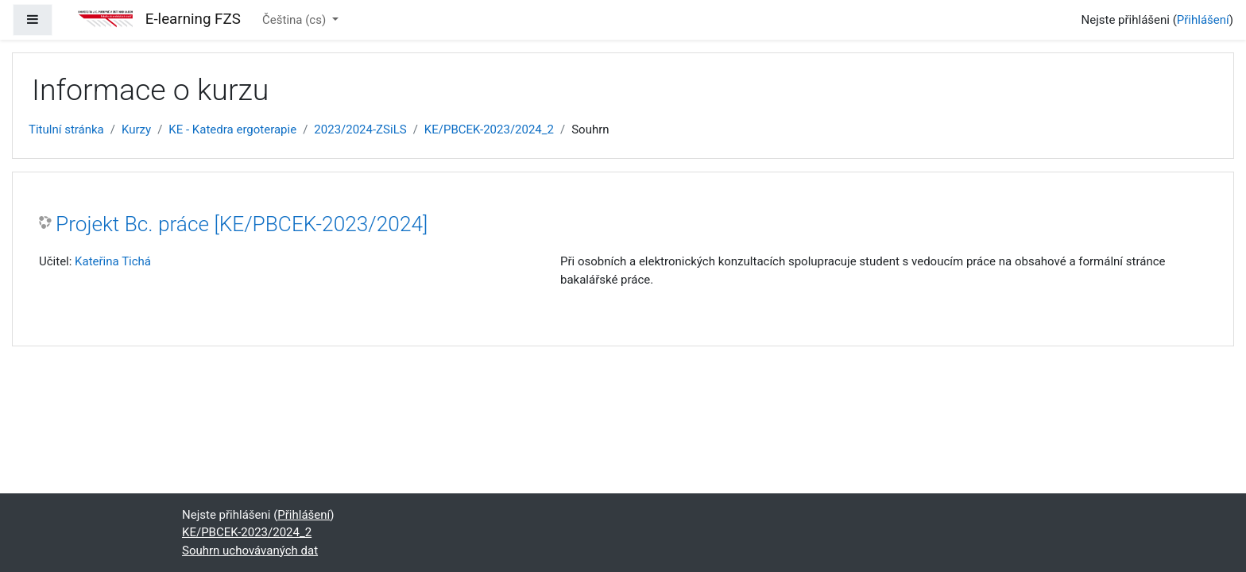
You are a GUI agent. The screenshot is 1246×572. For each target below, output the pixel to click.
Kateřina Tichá (113, 261)
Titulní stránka (66, 129)
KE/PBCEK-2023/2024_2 (489, 129)
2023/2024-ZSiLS (360, 129)
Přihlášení (1203, 20)
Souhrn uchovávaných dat (250, 550)
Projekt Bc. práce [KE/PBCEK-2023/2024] (242, 224)
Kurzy (136, 129)
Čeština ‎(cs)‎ (295, 20)
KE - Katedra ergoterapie (232, 129)
